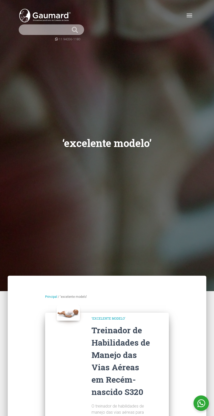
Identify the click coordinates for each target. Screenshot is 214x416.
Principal (51, 297)
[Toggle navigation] (189, 15)
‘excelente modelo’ (108, 318)
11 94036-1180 (69, 39)
